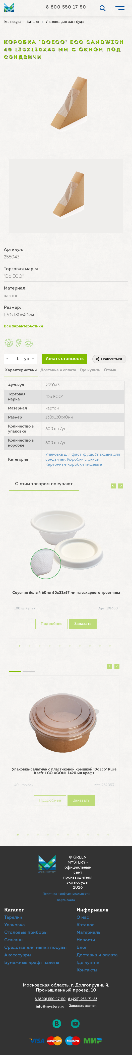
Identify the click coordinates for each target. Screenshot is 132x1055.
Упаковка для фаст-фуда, (69, 455)
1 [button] (19, 646)
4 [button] (49, 646)
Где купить (90, 370)
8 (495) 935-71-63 (82, 999)
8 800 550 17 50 (66, 7)
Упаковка (14, 925)
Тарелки (13, 917)
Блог (82, 947)
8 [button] (89, 646)
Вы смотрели (29, 665)
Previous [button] (113, 485)
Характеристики (21, 370)
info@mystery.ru (50, 1007)
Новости (86, 940)
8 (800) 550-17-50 (50, 999)
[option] (66, 568)
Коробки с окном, (83, 460)
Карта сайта (66, 900)
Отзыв (110, 370)
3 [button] (39, 646)
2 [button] (29, 646)
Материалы (89, 932)
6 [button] (69, 646)
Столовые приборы (25, 932)
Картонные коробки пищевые (73, 465)
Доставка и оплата (58, 370)
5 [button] (59, 646)
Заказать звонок (83, 1006)
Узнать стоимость (64, 359)
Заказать (82, 624)
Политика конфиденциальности (66, 893)
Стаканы (13, 940)
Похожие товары (15, 665)
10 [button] (109, 646)
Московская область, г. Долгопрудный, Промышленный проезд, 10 (66, 988)
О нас (83, 917)
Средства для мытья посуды (35, 947)
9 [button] (99, 646)
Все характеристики (23, 326)
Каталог (85, 925)
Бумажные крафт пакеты (31, 962)
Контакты (87, 970)
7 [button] (79, 646)
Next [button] (120, 485)
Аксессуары (17, 955)
